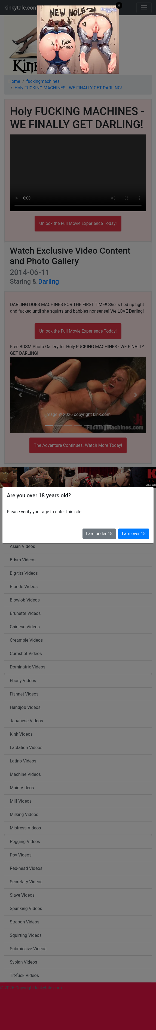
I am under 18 (99, 533)
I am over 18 (134, 533)
